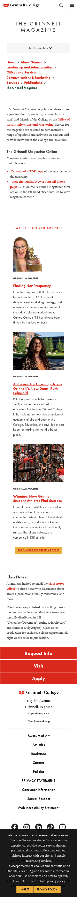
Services (13, 82)
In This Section (38, 48)
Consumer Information (38, 789)
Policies (38, 771)
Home (11, 62)
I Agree (24, 889)
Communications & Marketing (29, 77)
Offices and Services (22, 72)
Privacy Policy (47, 889)
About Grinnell (31, 62)
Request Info (38, 653)
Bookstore (38, 753)
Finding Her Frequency (32, 285)
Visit (38, 666)
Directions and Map (39, 721)
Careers (38, 762)
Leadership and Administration (30, 67)
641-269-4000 (38, 713)
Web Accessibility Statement (38, 807)
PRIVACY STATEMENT (38, 780)
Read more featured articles (38, 550)
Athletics (38, 744)
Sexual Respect (38, 798)
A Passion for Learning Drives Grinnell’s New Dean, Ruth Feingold (37, 388)
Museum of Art (38, 735)
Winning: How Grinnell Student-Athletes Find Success (37, 498)
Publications (33, 82)
